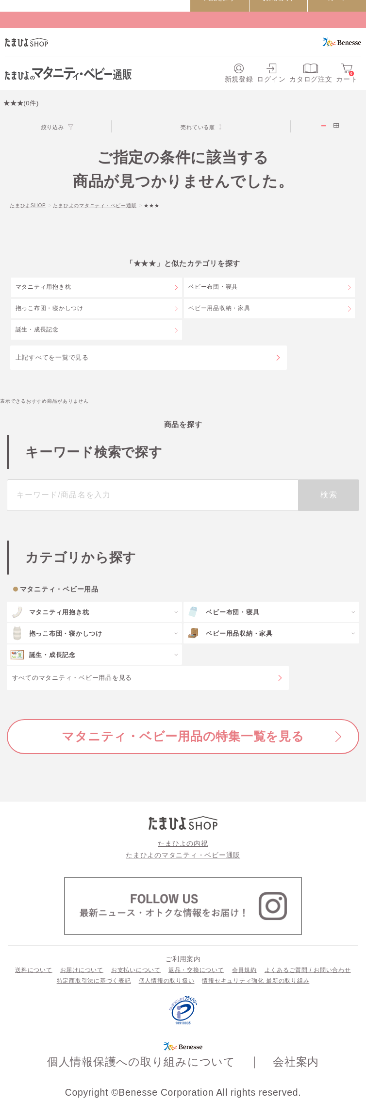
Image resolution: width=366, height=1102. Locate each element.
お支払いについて (136, 970)
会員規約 (244, 970)
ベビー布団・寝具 (213, 286)
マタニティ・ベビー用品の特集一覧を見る (183, 736)
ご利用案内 (183, 959)
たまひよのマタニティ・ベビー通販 (94, 205)
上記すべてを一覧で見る (52, 357)
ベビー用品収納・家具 (219, 308)
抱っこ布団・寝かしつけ (49, 308)
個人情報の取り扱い (167, 980)
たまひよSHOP (28, 205)
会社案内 (296, 1061)
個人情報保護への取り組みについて (141, 1061)
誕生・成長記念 (37, 329)
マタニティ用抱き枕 (43, 286)
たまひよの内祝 (183, 843)
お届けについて (81, 970)
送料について (33, 970)
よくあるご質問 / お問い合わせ (308, 970)
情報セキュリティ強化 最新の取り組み (255, 980)
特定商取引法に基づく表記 (94, 980)
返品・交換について (196, 970)
